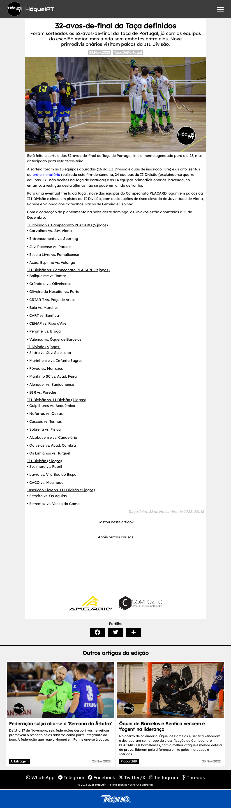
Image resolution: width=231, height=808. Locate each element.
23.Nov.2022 (99, 52)
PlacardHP (128, 761)
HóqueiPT (101, 784)
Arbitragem (19, 761)
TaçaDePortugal (128, 52)
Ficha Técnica (118, 784)
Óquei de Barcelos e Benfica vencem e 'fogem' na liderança (162, 726)
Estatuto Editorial (141, 784)
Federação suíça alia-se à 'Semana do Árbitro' (60, 723)
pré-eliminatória (46, 174)
